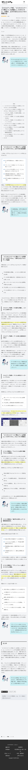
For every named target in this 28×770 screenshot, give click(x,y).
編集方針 (8, 747)
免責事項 (20, 747)
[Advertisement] (14, 86)
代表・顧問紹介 (20, 753)
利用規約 (8, 749)
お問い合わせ (20, 755)
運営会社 (8, 755)
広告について (7, 753)
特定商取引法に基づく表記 (20, 750)
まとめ (5, 137)
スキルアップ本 (12, 691)
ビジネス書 (4, 691)
